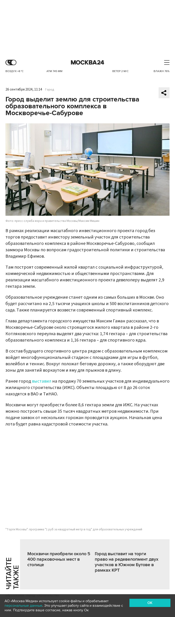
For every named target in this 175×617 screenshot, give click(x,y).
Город (49, 89)
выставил (41, 381)
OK (149, 603)
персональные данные (23, 605)
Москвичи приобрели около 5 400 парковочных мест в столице (58, 559)
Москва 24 (87, 62)
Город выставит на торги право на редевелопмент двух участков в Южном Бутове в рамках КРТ (126, 562)
